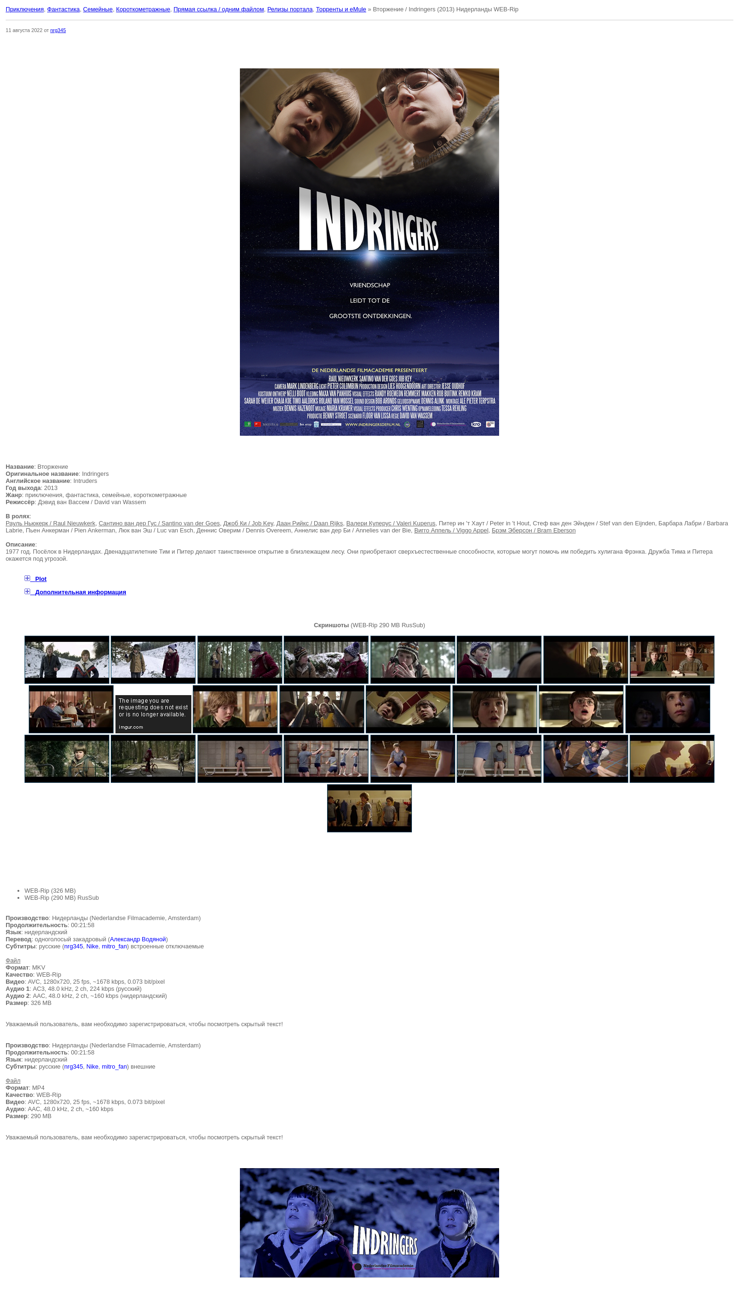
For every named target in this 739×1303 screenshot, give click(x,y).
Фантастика (63, 9)
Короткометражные (143, 9)
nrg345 (58, 30)
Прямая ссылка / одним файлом (218, 9)
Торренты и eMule (341, 9)
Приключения (25, 9)
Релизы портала (289, 9)
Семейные (98, 9)
